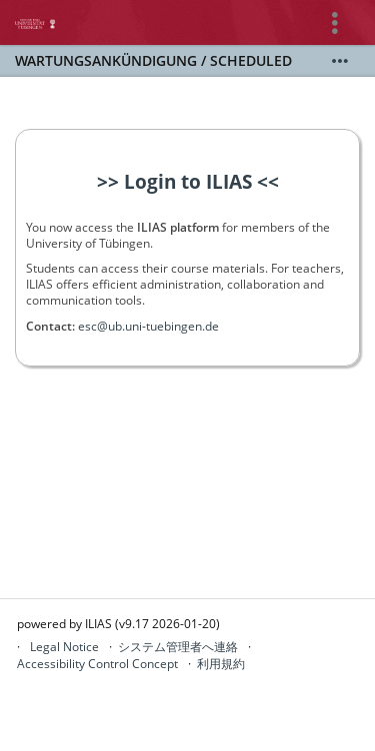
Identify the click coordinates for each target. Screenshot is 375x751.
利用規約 (221, 663)
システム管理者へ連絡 (178, 646)
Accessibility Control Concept (97, 663)
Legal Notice (64, 646)
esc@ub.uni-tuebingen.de (148, 326)
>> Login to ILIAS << (188, 182)
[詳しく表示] (340, 61)
